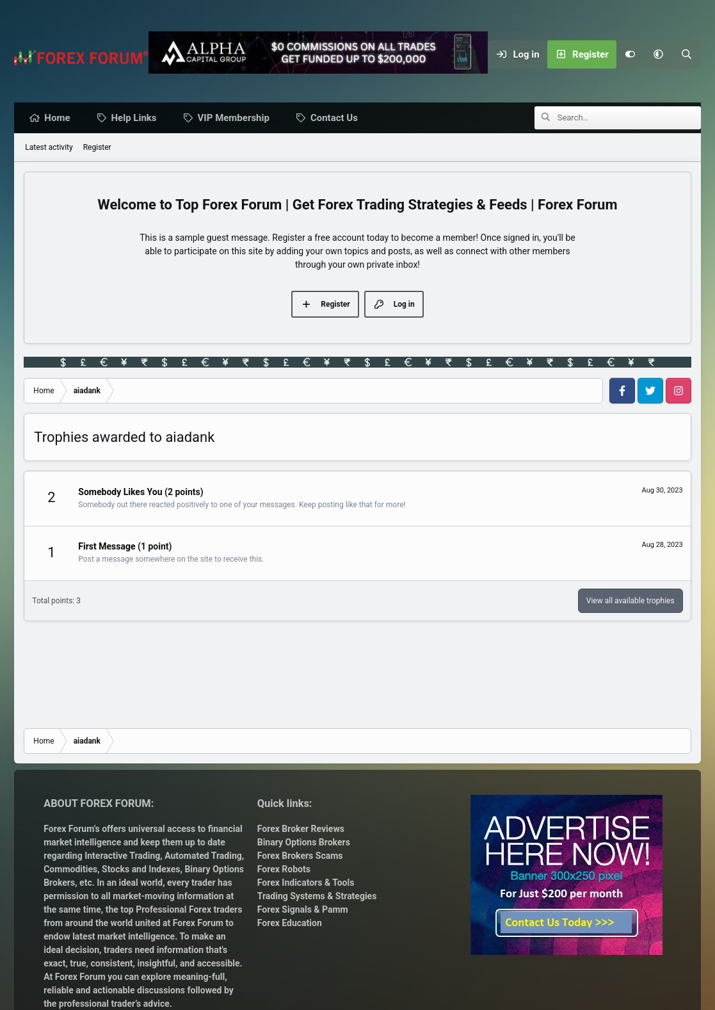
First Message (106, 547)
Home (60, 118)
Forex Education (289, 923)
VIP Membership (237, 118)
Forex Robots (283, 869)
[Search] (687, 54)
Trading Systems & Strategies (317, 896)
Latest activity (48, 147)
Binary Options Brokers (303, 842)
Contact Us (337, 118)
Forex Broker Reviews (300, 829)
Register (97, 147)
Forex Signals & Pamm (302, 909)
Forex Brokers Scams (300, 856)
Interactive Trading (122, 856)
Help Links (137, 118)
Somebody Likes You (120, 492)
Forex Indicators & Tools (306, 882)
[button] (659, 54)
